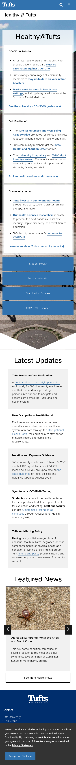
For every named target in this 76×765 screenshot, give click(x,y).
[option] (38, 628)
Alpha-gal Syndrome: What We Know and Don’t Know (35, 639)
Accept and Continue (20, 756)
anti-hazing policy (28, 554)
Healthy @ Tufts (19, 14)
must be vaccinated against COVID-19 (34, 67)
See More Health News (38, 678)
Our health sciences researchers (33, 215)
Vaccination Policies (38, 293)
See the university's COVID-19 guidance (33, 106)
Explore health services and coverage (32, 176)
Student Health (38, 264)
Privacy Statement (22, 745)
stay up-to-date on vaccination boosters (39, 81)
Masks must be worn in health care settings (35, 91)
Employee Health (38, 278)
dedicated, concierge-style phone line (37, 382)
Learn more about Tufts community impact (35, 246)
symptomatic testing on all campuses (32, 512)
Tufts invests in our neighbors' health (36, 201)
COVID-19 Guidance (38, 308)
